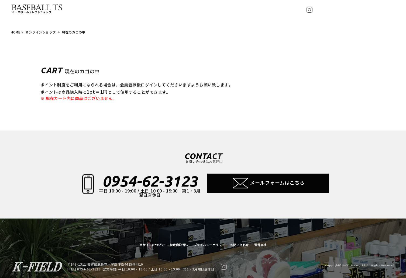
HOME (15, 32)
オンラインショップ (41, 32)
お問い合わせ (239, 245)
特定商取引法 (179, 245)
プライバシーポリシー (209, 245)
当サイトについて (152, 245)
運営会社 (260, 245)
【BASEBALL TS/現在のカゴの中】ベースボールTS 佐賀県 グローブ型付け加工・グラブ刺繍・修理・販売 (37, 9)
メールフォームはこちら (268, 183)
